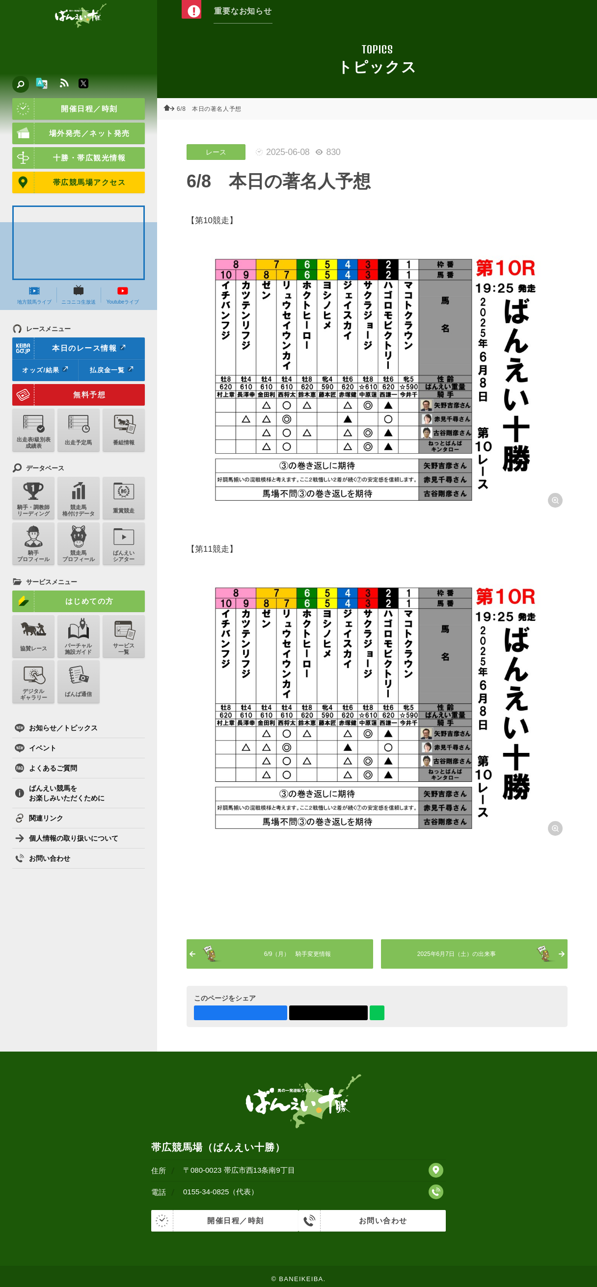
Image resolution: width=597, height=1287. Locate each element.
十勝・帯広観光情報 (69, 158)
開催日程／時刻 (65, 109)
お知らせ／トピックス (56, 728)
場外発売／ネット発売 (71, 133)
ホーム (172, 109)
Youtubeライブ (123, 295)
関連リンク (39, 818)
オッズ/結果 (45, 370)
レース (216, 152)
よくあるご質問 (46, 768)
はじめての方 (63, 601)
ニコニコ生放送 (78, 295)
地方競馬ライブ (34, 295)
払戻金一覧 (111, 370)
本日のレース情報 (69, 348)
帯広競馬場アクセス (69, 182)
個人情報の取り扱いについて (66, 838)
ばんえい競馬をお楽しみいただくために (60, 793)
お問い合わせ (42, 858)
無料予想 (59, 395)
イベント (35, 748)
